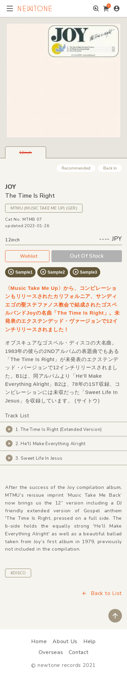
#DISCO (18, 573)
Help (89, 641)
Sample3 (84, 272)
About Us (65, 641)
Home (39, 641)
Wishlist (27, 256)
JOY (10, 187)
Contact (78, 652)
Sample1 (20, 272)
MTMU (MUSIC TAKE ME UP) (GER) (43, 208)
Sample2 (52, 272)
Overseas (51, 652)
